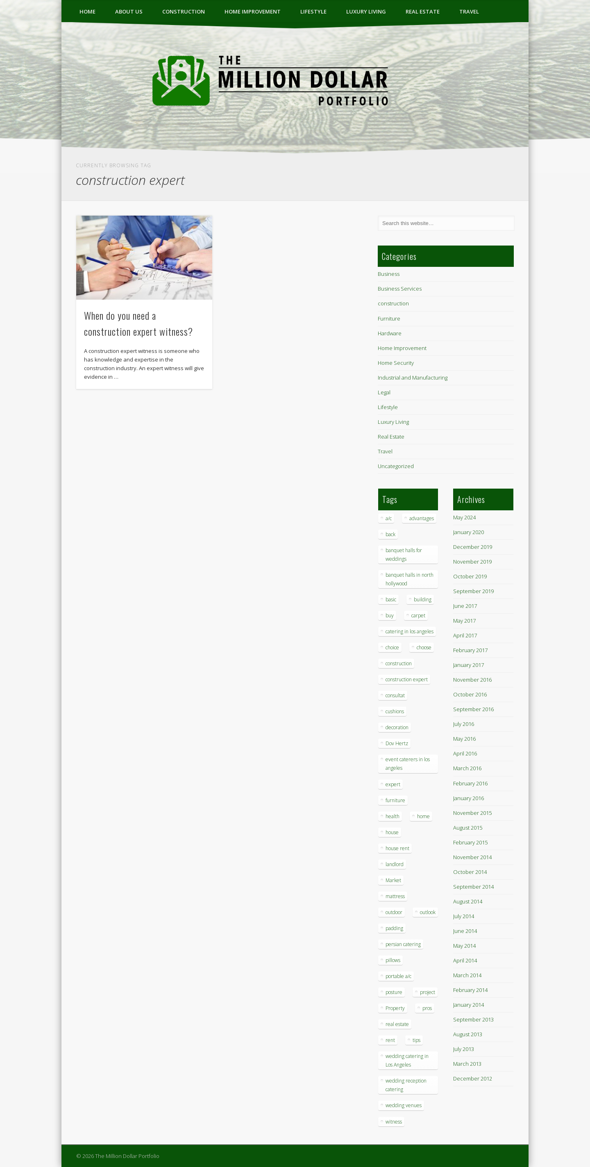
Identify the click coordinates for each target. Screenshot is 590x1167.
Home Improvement (253, 11)
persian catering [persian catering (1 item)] (403, 944)
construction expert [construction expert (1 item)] (407, 679)
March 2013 (467, 1063)
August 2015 (467, 827)
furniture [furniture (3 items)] (395, 800)
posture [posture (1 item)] (394, 992)
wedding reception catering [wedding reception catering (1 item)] (406, 1085)
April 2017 (465, 635)
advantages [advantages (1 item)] (421, 518)
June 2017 (465, 606)
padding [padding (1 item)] (394, 928)
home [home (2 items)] (423, 816)
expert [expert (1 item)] (393, 784)
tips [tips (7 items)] (416, 1040)
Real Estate (423, 11)
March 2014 (467, 975)
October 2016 (470, 694)
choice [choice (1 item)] (392, 647)
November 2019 (472, 561)
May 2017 (464, 620)
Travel (469, 11)
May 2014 (464, 945)
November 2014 (472, 857)
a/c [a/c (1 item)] (389, 518)
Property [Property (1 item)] (395, 1008)
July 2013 (463, 1049)
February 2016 (470, 783)
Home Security (396, 362)
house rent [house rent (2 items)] (397, 848)
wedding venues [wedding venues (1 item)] (404, 1105)
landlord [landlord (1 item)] (395, 864)
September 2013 (473, 1019)
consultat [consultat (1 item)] (395, 695)
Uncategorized (396, 466)
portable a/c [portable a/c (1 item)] (398, 976)
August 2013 (467, 1034)
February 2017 (470, 650)
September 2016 (473, 709)
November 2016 (472, 679)
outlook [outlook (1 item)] (428, 912)
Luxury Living (366, 11)
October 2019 (470, 576)
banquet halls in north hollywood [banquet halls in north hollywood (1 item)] (409, 579)
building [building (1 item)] (422, 599)
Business (388, 274)
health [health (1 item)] (392, 816)
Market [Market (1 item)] (393, 880)
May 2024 (464, 517)
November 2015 (472, 813)
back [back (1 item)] (390, 534)
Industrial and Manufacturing (412, 377)
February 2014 (470, 990)
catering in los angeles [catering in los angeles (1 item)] (409, 631)
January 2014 (468, 1004)
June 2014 (465, 931)
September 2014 (473, 886)
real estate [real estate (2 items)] (397, 1024)
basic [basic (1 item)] (391, 599)
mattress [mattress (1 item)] (395, 896)
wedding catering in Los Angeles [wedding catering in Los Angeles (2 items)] (407, 1060)
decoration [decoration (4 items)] (397, 727)
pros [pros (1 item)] (427, 1008)
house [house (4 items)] (392, 832)
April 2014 (465, 960)
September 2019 (473, 591)
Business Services (400, 288)
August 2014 (467, 901)
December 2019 (472, 547)
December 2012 (472, 1078)
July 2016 (463, 724)
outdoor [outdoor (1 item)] (394, 912)
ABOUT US (129, 11)
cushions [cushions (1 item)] (395, 711)
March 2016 (467, 768)
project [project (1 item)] (427, 992)
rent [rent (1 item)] (390, 1040)
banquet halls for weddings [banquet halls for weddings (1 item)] (404, 554)
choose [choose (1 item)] (424, 647)
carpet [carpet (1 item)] (418, 615)
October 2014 (470, 872)
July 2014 (463, 916)
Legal (384, 392)
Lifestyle (313, 11)
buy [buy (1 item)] (390, 615)
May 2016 (464, 738)
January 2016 (468, 798)
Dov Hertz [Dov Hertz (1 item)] (397, 743)
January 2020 (468, 532)
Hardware (390, 333)
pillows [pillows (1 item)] (393, 960)
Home (87, 11)
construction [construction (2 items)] (399, 663)
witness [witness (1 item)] (394, 1121)
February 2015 (470, 842)
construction (183, 11)
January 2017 (468, 665)
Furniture (389, 318)
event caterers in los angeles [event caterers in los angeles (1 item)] (408, 763)
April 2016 (465, 753)
